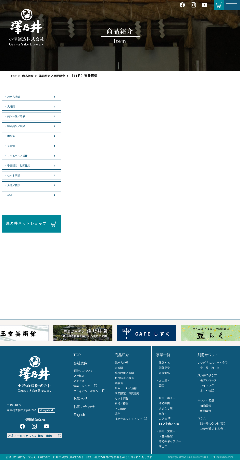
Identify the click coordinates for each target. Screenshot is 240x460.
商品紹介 (29, 76)
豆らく (163, 413)
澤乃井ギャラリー (170, 441)
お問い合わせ (84, 407)
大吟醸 (11, 106)
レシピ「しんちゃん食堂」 (214, 362)
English (79, 415)
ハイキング (207, 385)
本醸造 (11, 136)
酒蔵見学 (164, 367)
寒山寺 (163, 446)
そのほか (120, 408)
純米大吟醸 (14, 96)
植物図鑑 (205, 405)
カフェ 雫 (165, 418)
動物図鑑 (205, 410)
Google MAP (49, 410)
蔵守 (9, 195)
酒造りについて (83, 370)
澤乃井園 (164, 403)
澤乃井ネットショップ (26, 223)
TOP (14, 76)
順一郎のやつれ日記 (212, 423)
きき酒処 (164, 372)
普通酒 (11, 145)
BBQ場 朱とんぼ (169, 423)
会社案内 (80, 363)
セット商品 (14, 175)
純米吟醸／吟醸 (17, 116)
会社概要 (78, 375)
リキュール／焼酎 (18, 155)
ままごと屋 (166, 408)
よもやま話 (207, 390)
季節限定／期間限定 (56, 76)
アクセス (78, 380)
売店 (161, 385)
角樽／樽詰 (14, 185)
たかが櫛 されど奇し (213, 428)
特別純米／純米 (17, 126)
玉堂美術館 (166, 436)
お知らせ (80, 398)
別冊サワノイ (208, 355)
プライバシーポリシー (87, 391)
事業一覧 (163, 355)
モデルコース (208, 380)
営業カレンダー (83, 386)
